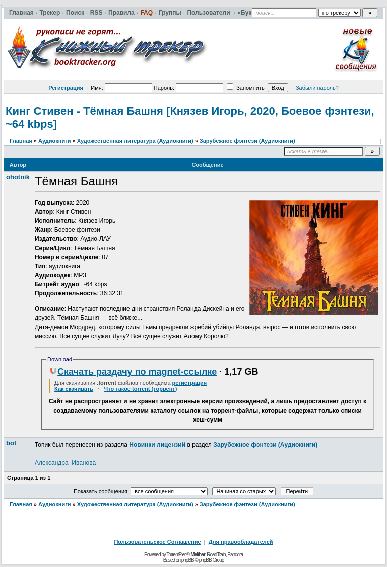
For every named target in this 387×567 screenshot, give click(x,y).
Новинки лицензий (157, 444)
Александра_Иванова (65, 462)
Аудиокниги (54, 141)
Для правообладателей (241, 542)
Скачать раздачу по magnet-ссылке (133, 372)
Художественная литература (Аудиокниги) (135, 141)
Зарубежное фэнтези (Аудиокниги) (247, 141)
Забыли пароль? (317, 88)
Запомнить (245, 88)
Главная (21, 141)
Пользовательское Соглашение (157, 542)
